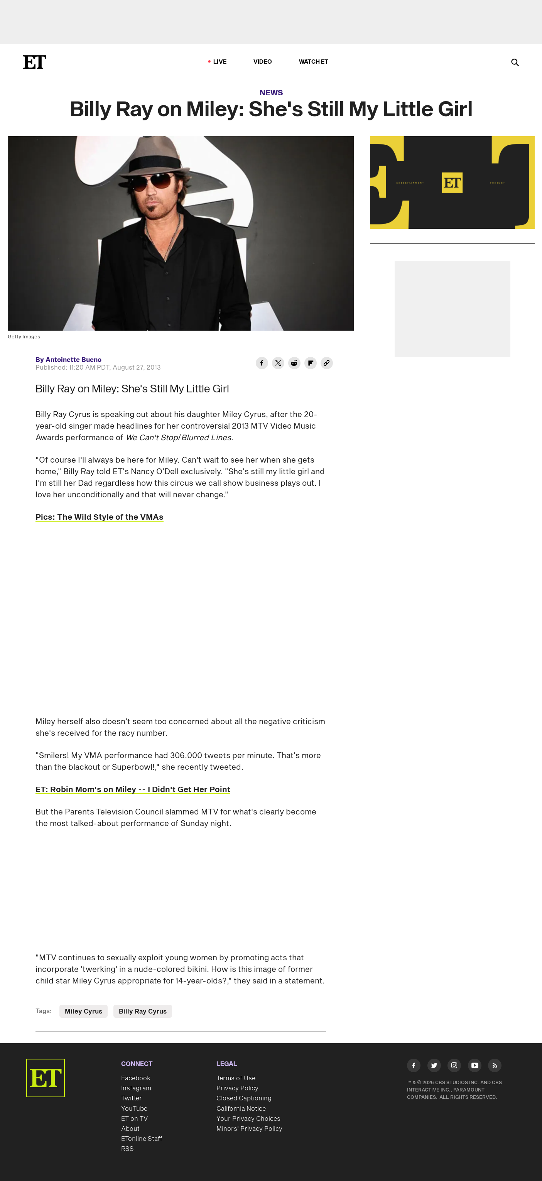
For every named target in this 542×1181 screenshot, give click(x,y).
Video (262, 61)
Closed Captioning (244, 1098)
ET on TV (134, 1119)
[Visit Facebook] (413, 1067)
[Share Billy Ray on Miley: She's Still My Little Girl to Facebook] (262, 364)
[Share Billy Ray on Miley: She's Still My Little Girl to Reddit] (294, 364)
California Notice (241, 1108)
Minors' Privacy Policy (249, 1129)
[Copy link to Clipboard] (327, 364)
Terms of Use (235, 1078)
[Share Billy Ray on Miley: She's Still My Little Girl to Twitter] (278, 364)
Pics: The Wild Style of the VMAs (99, 517)
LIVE (219, 61)
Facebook (135, 1078)
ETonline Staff (141, 1139)
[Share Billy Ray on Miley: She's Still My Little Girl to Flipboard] (310, 364)
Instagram (136, 1088)
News (271, 93)
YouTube (134, 1108)
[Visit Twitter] (434, 1067)
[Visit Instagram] (454, 1067)
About (130, 1129)
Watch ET (314, 61)
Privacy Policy (237, 1088)
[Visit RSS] (494, 1067)
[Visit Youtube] (474, 1067)
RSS (127, 1149)
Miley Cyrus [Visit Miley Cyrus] (83, 1011)
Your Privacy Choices (248, 1119)
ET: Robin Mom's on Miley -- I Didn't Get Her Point (132, 790)
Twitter (131, 1098)
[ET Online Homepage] (34, 62)
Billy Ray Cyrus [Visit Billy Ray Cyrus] (143, 1011)
